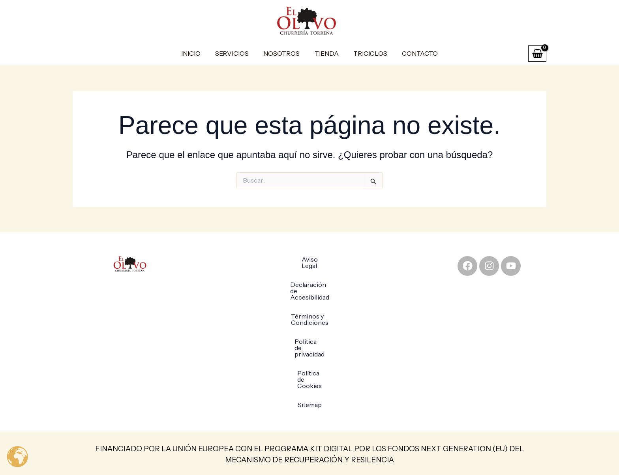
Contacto (415, 53)
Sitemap (310, 354)
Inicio (196, 53)
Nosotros (282, 53)
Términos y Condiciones (309, 297)
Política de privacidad (309, 316)
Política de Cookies (309, 335)
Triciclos (367, 53)
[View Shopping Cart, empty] (537, 53)
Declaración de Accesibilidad (309, 278)
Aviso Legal (309, 259)
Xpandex (431, 459)
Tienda (325, 53)
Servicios (235, 53)
